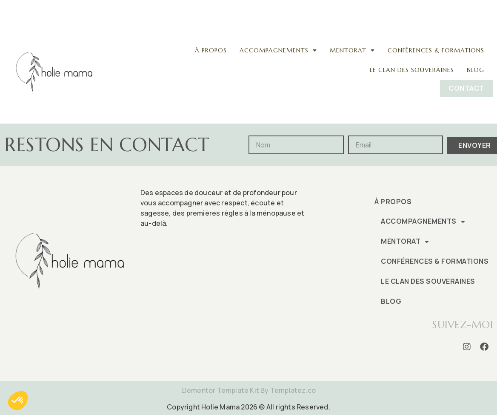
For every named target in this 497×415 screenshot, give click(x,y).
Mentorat (352, 50)
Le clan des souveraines (412, 70)
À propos (211, 50)
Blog (475, 70)
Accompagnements (278, 50)
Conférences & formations (436, 50)
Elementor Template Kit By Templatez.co (248, 390)
